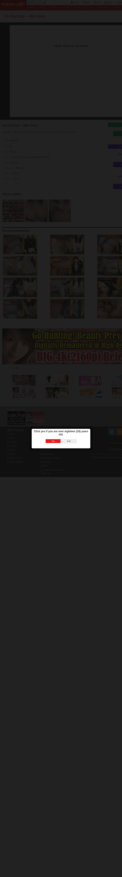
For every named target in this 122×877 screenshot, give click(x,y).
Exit (68, 433)
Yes (53, 433)
